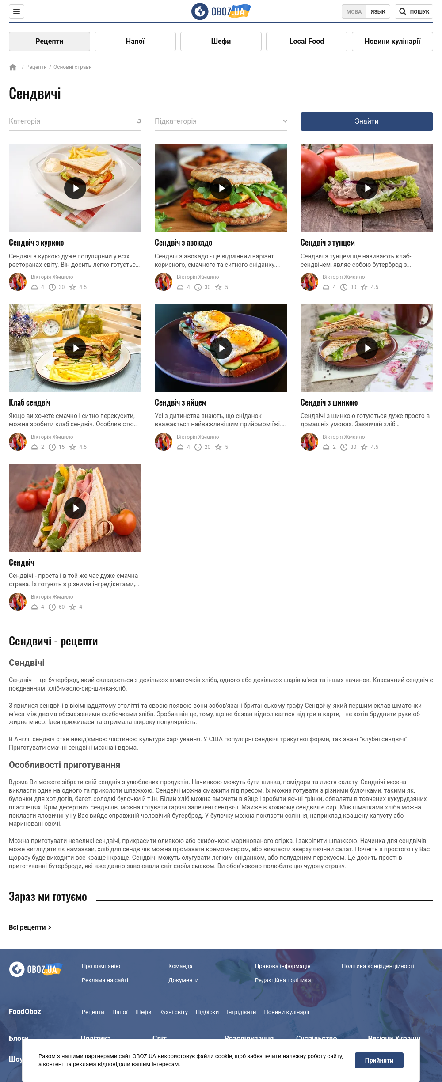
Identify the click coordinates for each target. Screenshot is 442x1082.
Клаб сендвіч (29, 402)
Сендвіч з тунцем (328, 242)
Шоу (16, 1059)
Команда (180, 966)
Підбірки (207, 1012)
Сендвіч (21, 562)
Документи (183, 980)
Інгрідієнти (241, 1012)
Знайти (367, 121)
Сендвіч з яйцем (180, 402)
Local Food (307, 41)
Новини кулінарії (392, 41)
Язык (378, 12)
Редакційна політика (283, 980)
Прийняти (379, 1060)
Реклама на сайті (105, 980)
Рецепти (49, 41)
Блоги (18, 1038)
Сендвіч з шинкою (329, 402)
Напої (135, 41)
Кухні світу (173, 1012)
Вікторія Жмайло (52, 277)
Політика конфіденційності (378, 966)
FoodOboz (25, 1011)
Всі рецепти (27, 927)
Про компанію (101, 966)
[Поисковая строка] (414, 11)
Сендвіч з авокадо (183, 242)
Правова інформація (283, 966)
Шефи (221, 41)
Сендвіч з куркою (36, 242)
